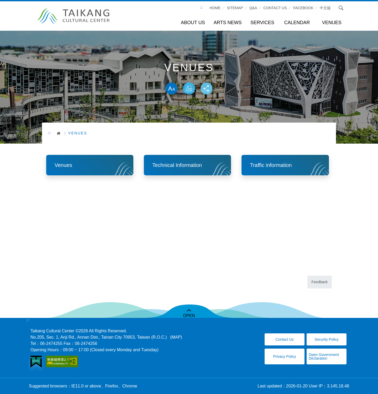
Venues (63, 165)
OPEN (189, 315)
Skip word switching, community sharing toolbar (189, 77)
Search (341, 7)
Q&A (253, 8)
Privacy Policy (284, 356)
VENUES (332, 22)
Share (207, 88)
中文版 (325, 8)
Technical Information (177, 165)
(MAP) (176, 337)
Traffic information (271, 165)
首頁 (56, 133)
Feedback (320, 282)
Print (189, 88)
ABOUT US (193, 22)
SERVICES (262, 22)
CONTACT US (275, 8)
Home (214, 8)
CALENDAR (297, 22)
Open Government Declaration (324, 356)
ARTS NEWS (228, 22)
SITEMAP (235, 8)
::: (201, 7)
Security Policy (326, 339)
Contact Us (284, 339)
